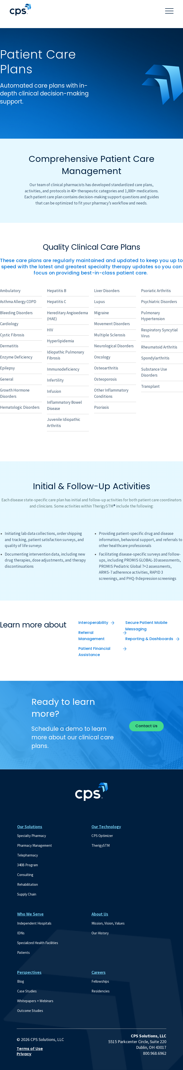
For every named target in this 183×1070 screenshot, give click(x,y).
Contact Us (146, 726)
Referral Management (91, 636)
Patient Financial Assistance (94, 651)
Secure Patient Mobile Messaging (146, 626)
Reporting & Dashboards (149, 639)
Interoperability (93, 622)
